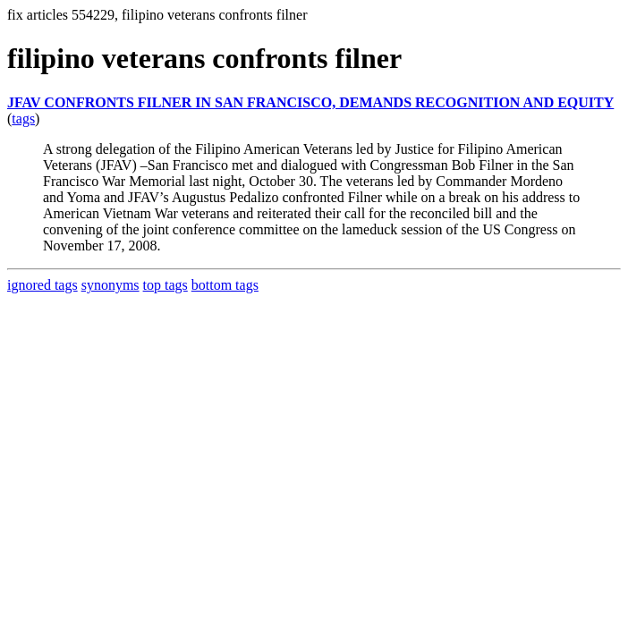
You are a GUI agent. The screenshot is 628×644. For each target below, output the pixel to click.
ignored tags (42, 284)
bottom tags (225, 284)
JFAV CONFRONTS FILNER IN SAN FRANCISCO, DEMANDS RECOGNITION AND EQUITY (310, 102)
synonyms (110, 284)
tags (23, 118)
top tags (165, 284)
